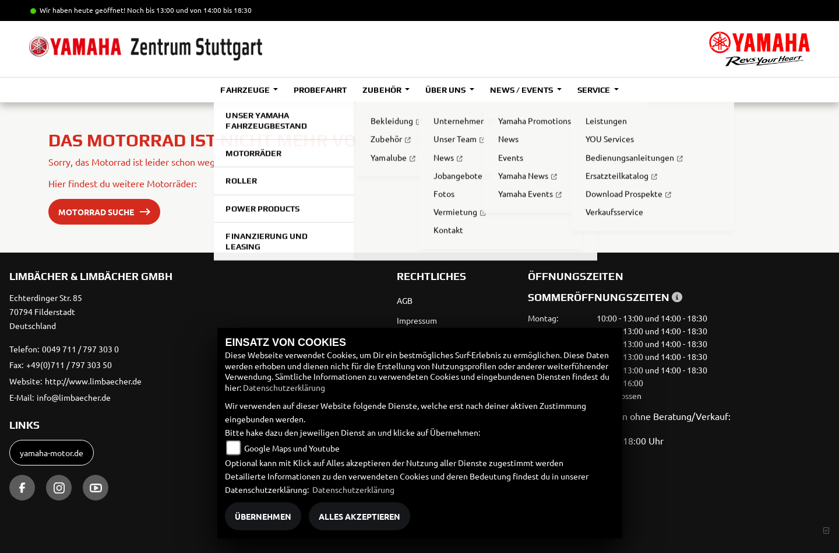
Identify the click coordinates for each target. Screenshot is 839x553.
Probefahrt (320, 89)
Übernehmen (263, 516)
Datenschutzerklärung (284, 387)
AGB (405, 300)
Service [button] (594, 89)
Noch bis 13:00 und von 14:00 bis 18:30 (189, 10)
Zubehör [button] (382, 89)
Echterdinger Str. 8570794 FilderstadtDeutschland (45, 311)
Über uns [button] (446, 89)
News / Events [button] (522, 89)
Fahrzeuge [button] (245, 89)
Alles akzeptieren (359, 516)
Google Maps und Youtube (292, 448)
